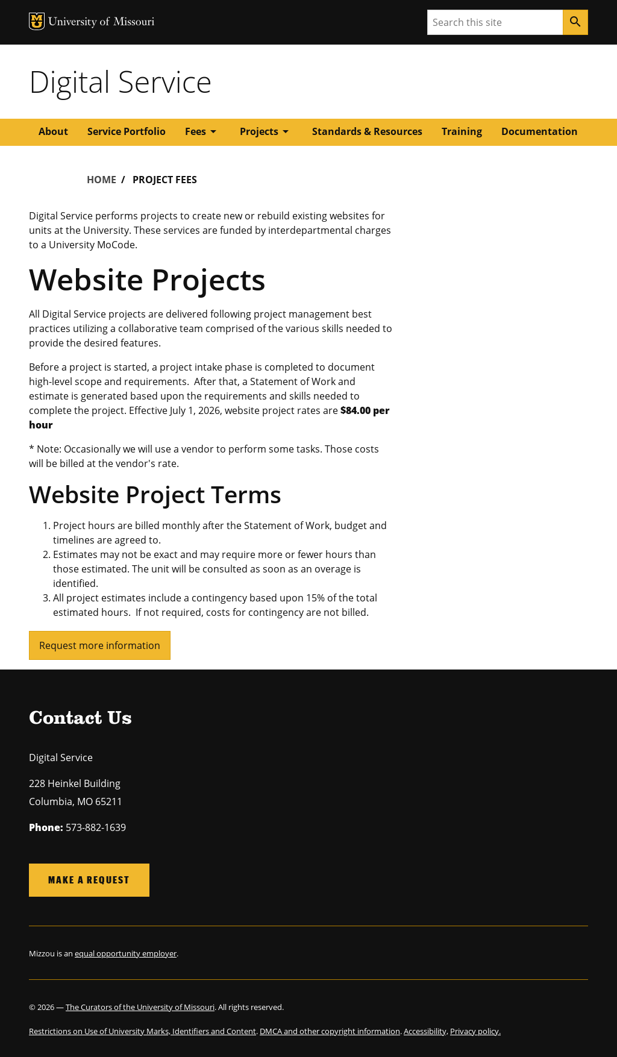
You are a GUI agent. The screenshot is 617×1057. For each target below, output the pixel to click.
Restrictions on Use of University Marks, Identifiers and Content (142, 1031)
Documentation (539, 131)
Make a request (89, 879)
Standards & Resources (367, 131)
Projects (266, 131)
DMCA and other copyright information (330, 1031)
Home (101, 179)
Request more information (99, 645)
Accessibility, (426, 1031)
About (53, 131)
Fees (203, 131)
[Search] (575, 22)
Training (462, 131)
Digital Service (120, 81)
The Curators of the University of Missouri (140, 1007)
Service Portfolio (126, 131)
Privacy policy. (475, 1031)
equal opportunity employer (126, 953)
